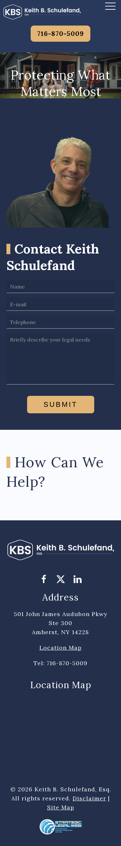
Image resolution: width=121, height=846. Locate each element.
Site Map (60, 807)
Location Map (60, 647)
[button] (110, 6)
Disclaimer (89, 798)
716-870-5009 (60, 33)
